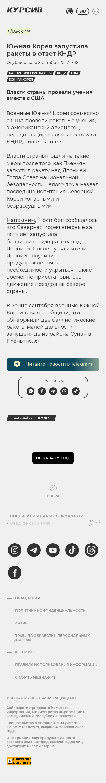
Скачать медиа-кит (35, 677)
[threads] (91, 550)
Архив (21, 623)
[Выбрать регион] (69, 11)
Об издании (27, 598)
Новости (18, 31)
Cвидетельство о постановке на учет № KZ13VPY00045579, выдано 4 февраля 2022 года (45, 727)
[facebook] (14, 572)
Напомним (21, 220)
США (74, 73)
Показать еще (53, 458)
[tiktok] (72, 550)
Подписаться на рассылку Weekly (46, 516)
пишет (33, 142)
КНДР (61, 73)
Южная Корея (21, 79)
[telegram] (34, 550)
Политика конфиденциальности (50, 611)
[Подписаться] (95, 523)
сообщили (55, 313)
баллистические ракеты (30, 73)
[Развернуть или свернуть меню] (95, 11)
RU (83, 11)
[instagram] (14, 550)
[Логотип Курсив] (25, 10)
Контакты (25, 652)
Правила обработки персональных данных (52, 638)
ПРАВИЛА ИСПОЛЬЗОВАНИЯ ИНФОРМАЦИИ (56, 665)
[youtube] (53, 550)
